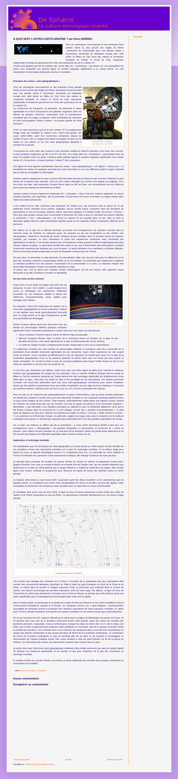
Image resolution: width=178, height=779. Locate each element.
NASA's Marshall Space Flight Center (93, 324)
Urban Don (99, 144)
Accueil (68, 759)
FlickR (110, 144)
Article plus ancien (115, 759)
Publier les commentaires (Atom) (40, 764)
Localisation (41, 671)
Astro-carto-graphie (28, 671)
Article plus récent (22, 759)
